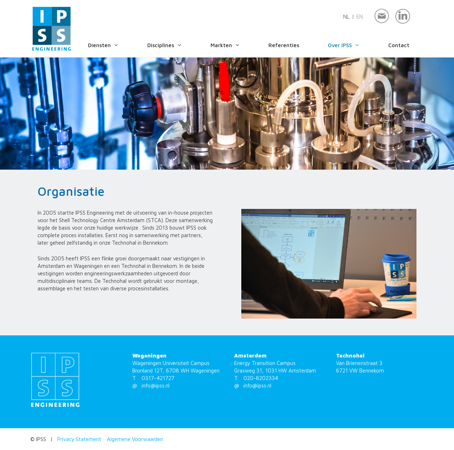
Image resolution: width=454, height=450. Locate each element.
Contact (398, 45)
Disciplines (171, 45)
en (359, 17)
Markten (232, 45)
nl (346, 17)
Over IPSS (351, 45)
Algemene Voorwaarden (135, 439)
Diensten (110, 45)
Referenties (283, 45)
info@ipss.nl (155, 385)
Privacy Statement (79, 439)
